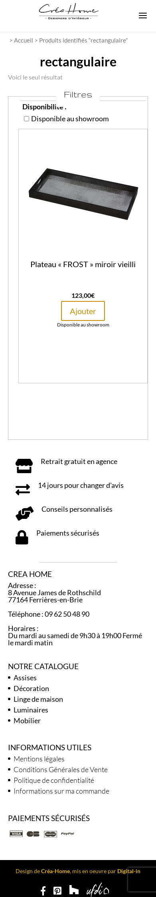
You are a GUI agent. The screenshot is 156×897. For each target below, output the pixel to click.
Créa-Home (55, 871)
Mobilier (27, 720)
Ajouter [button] (83, 311)
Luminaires (31, 709)
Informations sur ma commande (61, 790)
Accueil (23, 40)
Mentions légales (39, 758)
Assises (25, 677)
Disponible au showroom (66, 118)
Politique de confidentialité (54, 780)
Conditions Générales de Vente (61, 769)
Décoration (31, 688)
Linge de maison (38, 699)
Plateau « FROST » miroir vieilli (83, 264)
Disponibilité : (44, 106)
